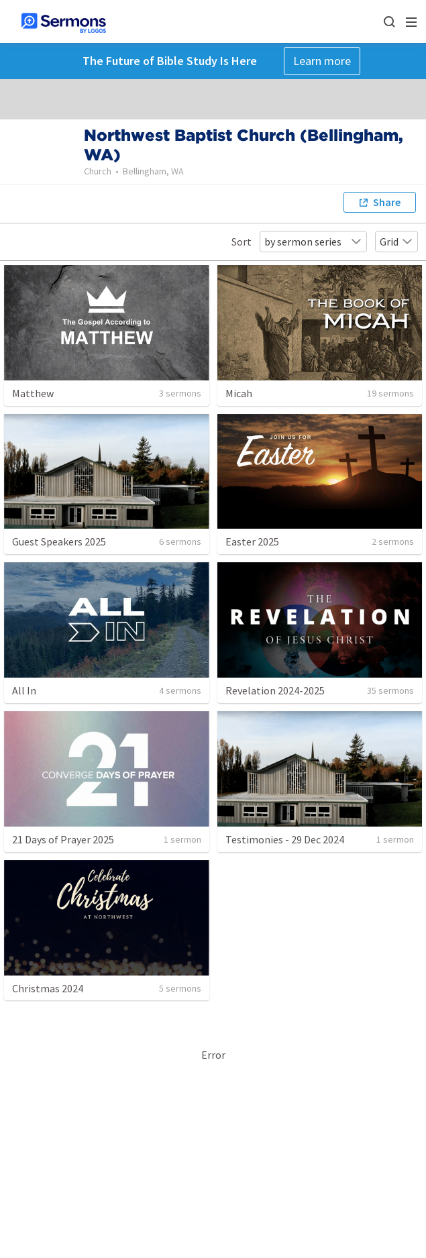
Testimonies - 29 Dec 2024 (284, 839)
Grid (396, 241)
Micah (238, 393)
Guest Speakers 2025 (59, 541)
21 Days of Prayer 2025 (63, 839)
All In (24, 690)
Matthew (33, 393)
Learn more (322, 60)
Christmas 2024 (47, 988)
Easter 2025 (252, 541)
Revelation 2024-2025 (275, 690)
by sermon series (313, 241)
